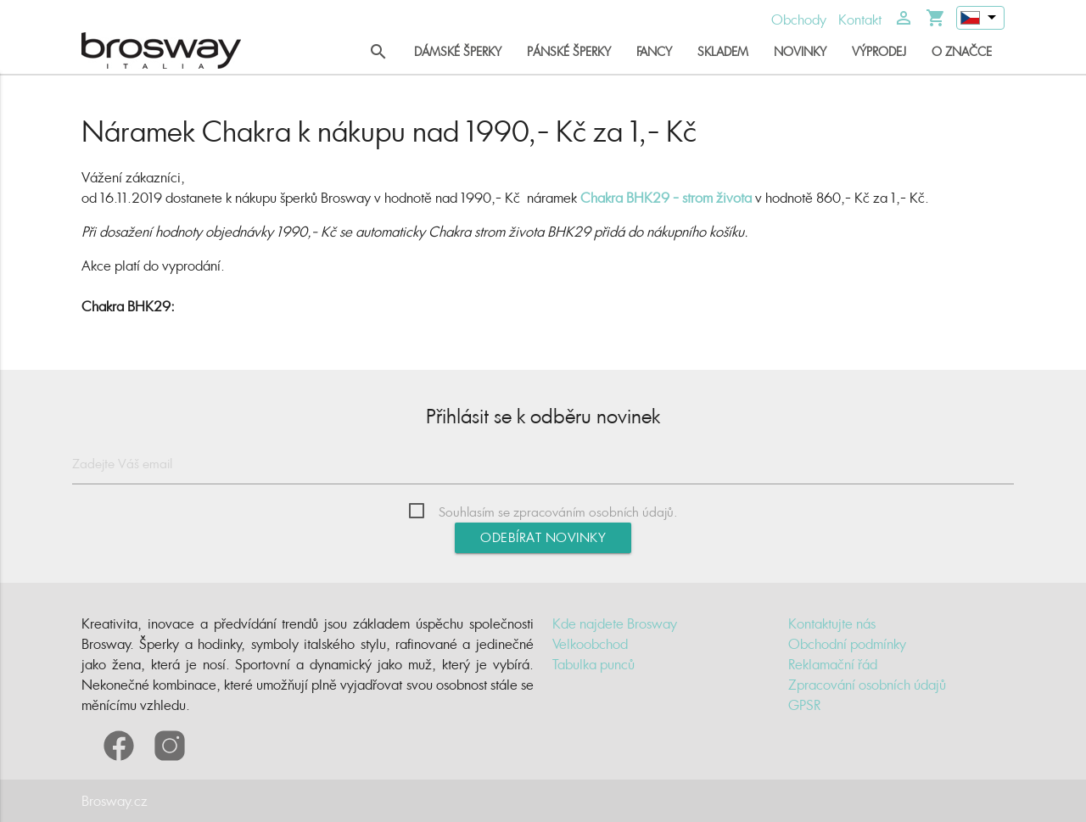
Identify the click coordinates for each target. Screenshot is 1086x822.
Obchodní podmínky (847, 644)
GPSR (804, 705)
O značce (962, 51)
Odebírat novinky (543, 537)
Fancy (654, 51)
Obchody (798, 19)
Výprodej (879, 51)
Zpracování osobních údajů (867, 684)
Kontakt (860, 19)
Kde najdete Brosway (614, 623)
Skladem (722, 51)
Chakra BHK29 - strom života (666, 197)
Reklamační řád (832, 664)
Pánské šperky (569, 51)
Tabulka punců (593, 664)
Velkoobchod (590, 644)
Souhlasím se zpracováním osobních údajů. (558, 512)
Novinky (800, 51)
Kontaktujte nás (832, 623)
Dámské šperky (457, 51)
